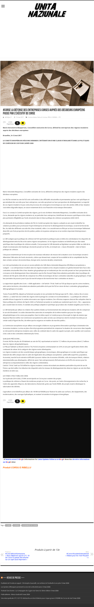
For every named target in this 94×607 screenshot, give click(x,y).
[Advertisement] (47, 41)
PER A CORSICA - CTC (54, 117)
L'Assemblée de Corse (30, 525)
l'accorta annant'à (11, 459)
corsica (16, 525)
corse (8, 525)
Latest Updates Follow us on (48, 459)
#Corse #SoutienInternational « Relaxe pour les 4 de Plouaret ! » (76, 555)
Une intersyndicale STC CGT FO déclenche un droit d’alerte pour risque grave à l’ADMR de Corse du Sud (36, 598)
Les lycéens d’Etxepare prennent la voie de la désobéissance (21, 587)
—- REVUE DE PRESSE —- (13, 578)
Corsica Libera (32, 117)
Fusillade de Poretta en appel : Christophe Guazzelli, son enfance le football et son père (31, 583)
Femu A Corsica (42, 117)
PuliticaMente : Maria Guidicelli (11, 594)
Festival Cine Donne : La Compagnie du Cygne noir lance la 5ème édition (26, 591)
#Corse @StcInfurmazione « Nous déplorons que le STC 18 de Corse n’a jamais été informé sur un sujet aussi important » (17, 555)
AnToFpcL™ (8, 117)
